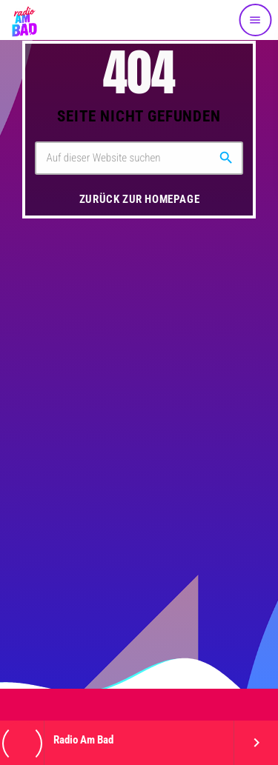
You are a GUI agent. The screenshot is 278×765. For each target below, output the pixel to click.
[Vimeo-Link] (24, 20)
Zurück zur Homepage (139, 199)
